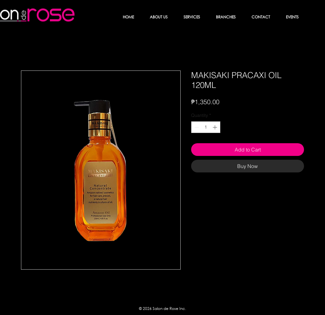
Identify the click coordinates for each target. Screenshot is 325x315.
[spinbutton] (205, 127)
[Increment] (215, 127)
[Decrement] (196, 127)
